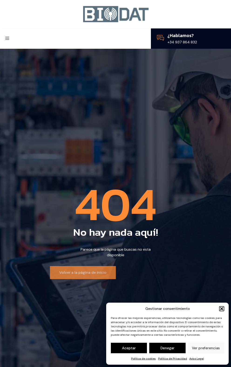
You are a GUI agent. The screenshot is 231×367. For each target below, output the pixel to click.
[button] (221, 308)
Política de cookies (143, 358)
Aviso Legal (196, 358)
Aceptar (129, 348)
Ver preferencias (206, 348)
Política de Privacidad (172, 358)
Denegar (167, 348)
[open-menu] (7, 38)
